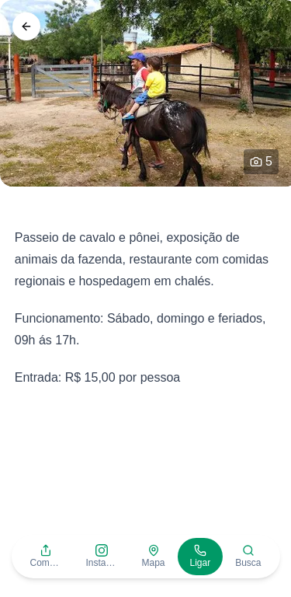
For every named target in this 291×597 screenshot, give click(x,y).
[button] (45, 556)
